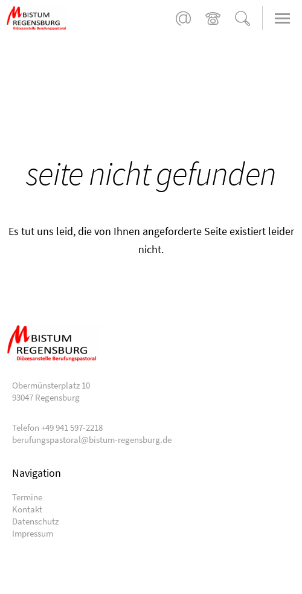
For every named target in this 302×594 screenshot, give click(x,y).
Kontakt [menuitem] (27, 509)
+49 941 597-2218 (212, 18)
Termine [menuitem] (27, 497)
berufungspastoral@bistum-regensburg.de (183, 18)
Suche (242, 18)
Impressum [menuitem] (32, 533)
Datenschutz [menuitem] (35, 521)
